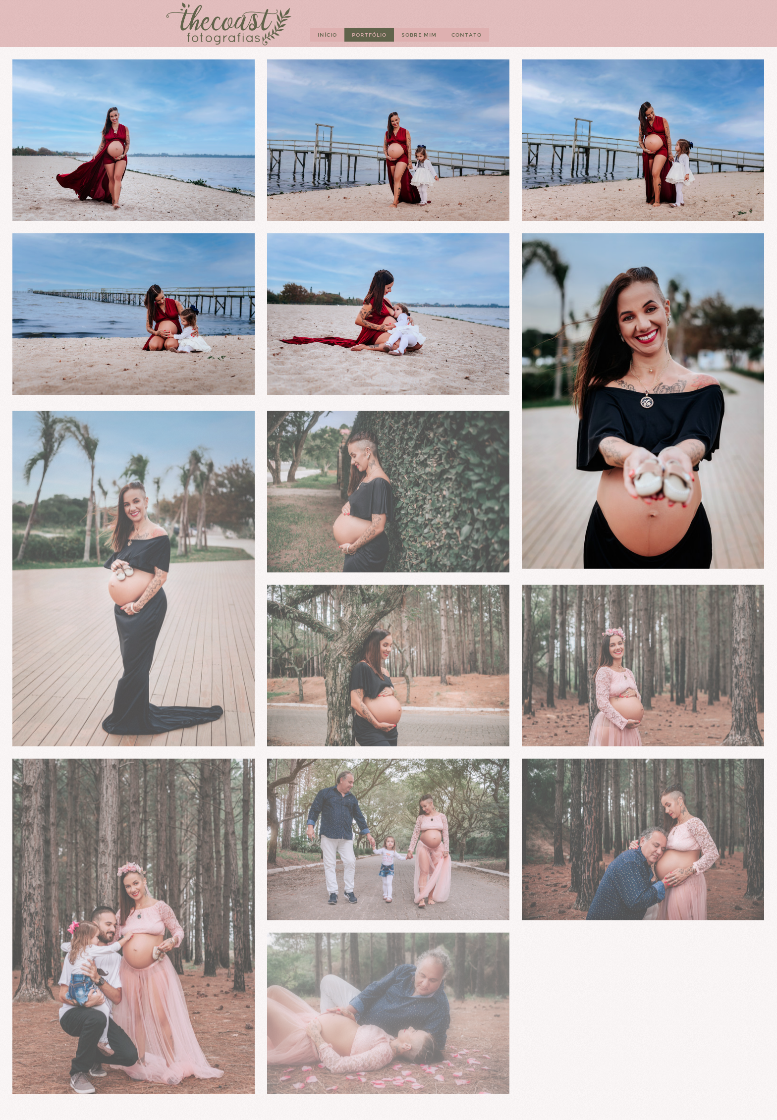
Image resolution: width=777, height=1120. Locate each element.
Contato (466, 35)
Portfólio (369, 35)
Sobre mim (419, 35)
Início (327, 35)
